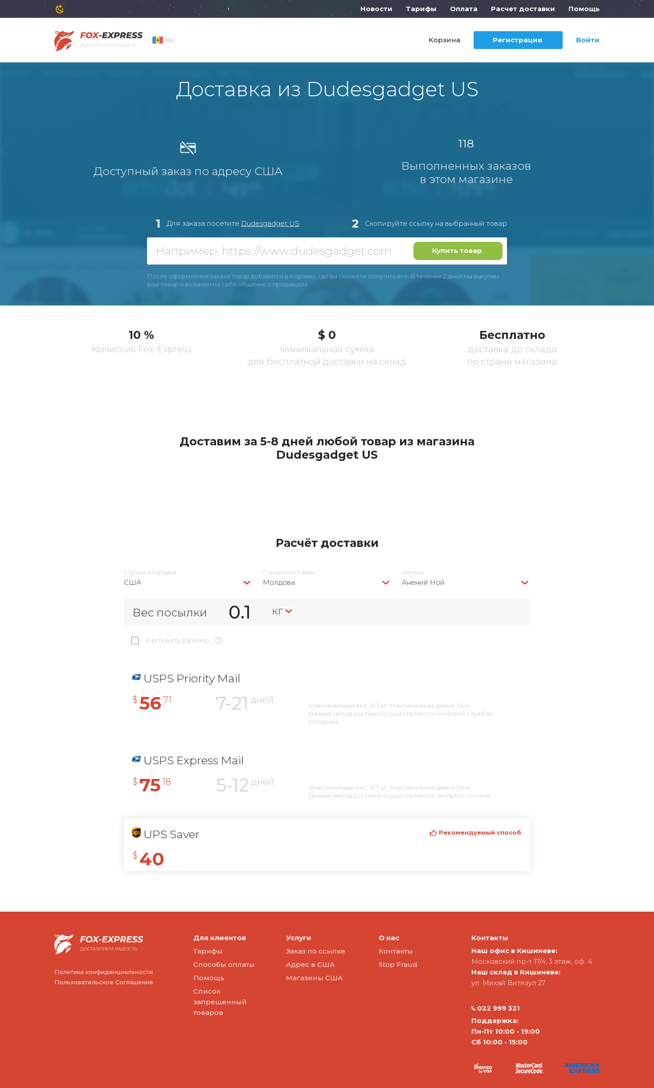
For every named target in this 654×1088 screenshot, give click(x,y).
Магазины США (314, 978)
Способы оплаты (224, 964)
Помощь (584, 8)
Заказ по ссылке (315, 951)
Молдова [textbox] (279, 582)
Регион (413, 572)
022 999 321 (495, 1008)
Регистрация (517, 40)
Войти (588, 40)
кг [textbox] (277, 610)
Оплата (464, 8)
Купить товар (457, 250)
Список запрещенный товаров (220, 1002)
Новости (376, 8)
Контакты (396, 951)
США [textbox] (132, 582)
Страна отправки (150, 572)
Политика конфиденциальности (103, 971)
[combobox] (188, 582)
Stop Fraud (398, 964)
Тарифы (421, 8)
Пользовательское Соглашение (103, 982)
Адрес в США (310, 964)
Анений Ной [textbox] (423, 582)
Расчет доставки (523, 8)
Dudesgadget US (270, 223)
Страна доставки (289, 572)
